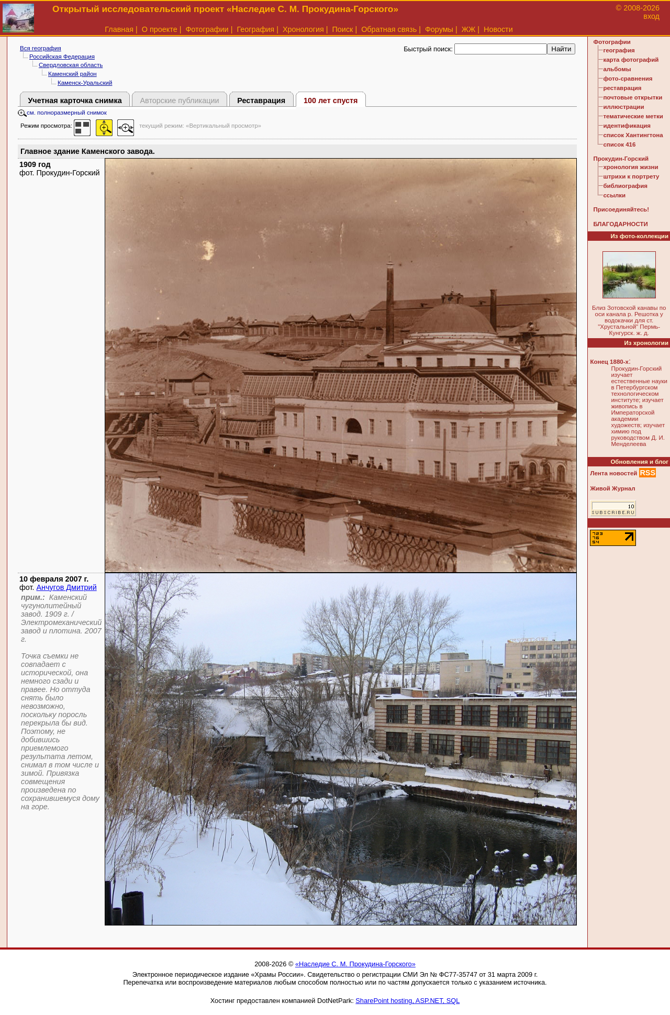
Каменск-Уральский (85, 83)
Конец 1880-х (609, 362)
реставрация (622, 88)
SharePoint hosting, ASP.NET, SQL (407, 1001)
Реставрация (261, 100)
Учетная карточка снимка (74, 100)
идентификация (627, 125)
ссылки (614, 195)
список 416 (619, 144)
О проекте (159, 29)
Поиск (342, 29)
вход (651, 16)
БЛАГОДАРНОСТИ (620, 224)
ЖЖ (469, 29)
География (255, 29)
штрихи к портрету (631, 176)
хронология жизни (630, 167)
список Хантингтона (633, 135)
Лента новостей (613, 473)
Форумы (439, 29)
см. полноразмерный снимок (62, 112)
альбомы (617, 69)
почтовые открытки (632, 97)
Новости (498, 29)
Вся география (40, 48)
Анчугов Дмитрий (67, 587)
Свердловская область (71, 65)
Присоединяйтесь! (621, 209)
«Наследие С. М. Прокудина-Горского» (355, 964)
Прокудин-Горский (621, 158)
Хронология (303, 29)
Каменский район (72, 74)
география (618, 50)
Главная (119, 29)
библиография (625, 186)
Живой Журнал (612, 488)
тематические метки (633, 116)
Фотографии (206, 29)
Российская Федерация (62, 56)
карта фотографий (630, 60)
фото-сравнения (627, 78)
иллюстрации (623, 107)
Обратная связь (389, 29)
